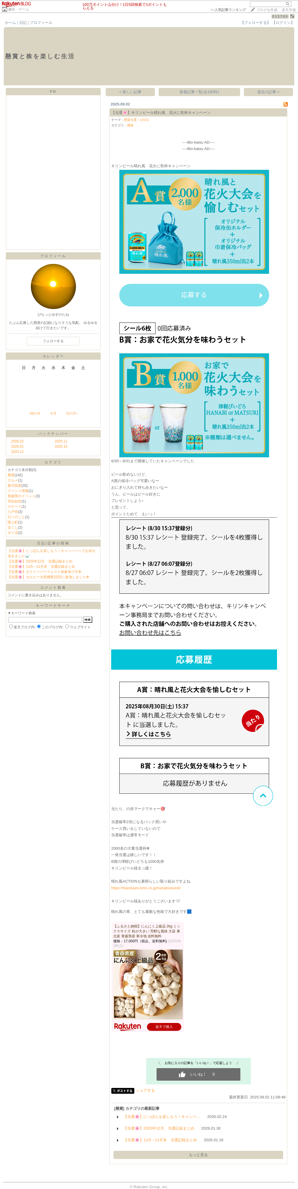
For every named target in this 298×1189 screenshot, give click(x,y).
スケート (15, 506)
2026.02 (17, 441)
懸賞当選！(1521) (136, 119)
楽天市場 (289, 10)
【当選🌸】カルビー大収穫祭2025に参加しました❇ (48, 577)
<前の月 (34, 413)
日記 (23, 22)
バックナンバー (53, 434)
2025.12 (17, 452)
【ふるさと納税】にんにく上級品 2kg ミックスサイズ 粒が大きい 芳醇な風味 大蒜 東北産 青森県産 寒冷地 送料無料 (146, 931)
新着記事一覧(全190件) (199, 92)
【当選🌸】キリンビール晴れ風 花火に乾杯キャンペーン (161, 112)
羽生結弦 (15, 501)
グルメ (13, 480)
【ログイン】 (283, 22)
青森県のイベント (22, 496)
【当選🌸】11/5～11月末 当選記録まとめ (41, 566)
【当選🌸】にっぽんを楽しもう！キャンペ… (161, 1116)
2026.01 (17, 446)
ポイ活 (13, 533)
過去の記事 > (268, 92)
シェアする (145, 1090)
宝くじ (13, 527)
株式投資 (15, 486)
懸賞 (11, 475)
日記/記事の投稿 (53, 543)
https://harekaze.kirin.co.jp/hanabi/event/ (146, 888)
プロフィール (41, 22)
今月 (53, 413)
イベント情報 (18, 491)
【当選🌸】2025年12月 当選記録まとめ (40, 561)
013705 (280, 16)
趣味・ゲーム (18, 9)
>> (228, 10)
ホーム (10, 22)
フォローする (53, 341)
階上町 (13, 522)
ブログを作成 (266, 10)
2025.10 (61, 446)
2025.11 (61, 441)
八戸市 (13, 512)
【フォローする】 (255, 22)
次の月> (71, 413)
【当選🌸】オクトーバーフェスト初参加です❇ (44, 572)
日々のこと (16, 517)
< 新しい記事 (130, 92)
